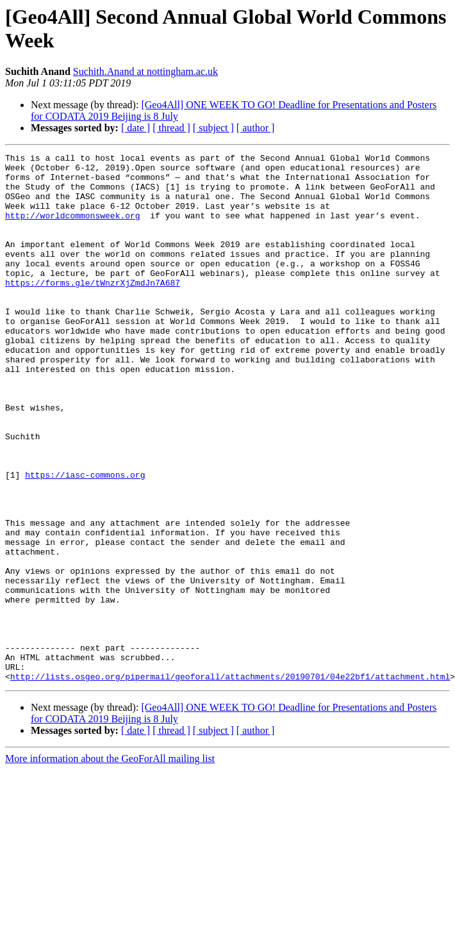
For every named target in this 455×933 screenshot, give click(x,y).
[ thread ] (171, 127)
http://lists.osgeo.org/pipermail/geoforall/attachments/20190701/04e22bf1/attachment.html (230, 782)
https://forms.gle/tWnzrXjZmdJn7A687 (92, 309)
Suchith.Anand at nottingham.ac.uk (145, 71)
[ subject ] (213, 127)
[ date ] (135, 127)
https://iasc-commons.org (85, 540)
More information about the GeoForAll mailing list (110, 864)
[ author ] (255, 127)
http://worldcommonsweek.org (72, 228)
